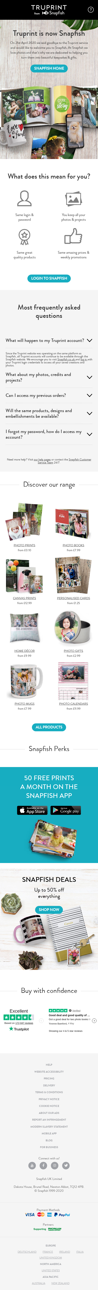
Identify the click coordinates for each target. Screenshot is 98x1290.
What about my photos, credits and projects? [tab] (38, 377)
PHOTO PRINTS (24, 545)
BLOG (49, 1140)
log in (84, 359)
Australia (38, 1283)
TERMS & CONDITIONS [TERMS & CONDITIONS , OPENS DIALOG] (49, 1092)
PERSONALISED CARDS (73, 598)
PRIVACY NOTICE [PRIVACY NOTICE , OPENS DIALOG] (49, 1099)
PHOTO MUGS (25, 704)
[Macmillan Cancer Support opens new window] (47, 1228)
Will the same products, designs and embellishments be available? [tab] (39, 413)
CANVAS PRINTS (24, 598)
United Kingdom (50, 1258)
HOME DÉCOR (24, 651)
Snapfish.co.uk (66, 359)
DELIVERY (49, 1086)
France (48, 1252)
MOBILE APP (49, 1134)
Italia (80, 1252)
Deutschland (27, 1252)
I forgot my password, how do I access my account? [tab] (44, 434)
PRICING (49, 1079)
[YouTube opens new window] (32, 1163)
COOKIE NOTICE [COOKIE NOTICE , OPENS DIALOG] (49, 1106)
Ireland (64, 1252)
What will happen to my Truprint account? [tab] (45, 340)
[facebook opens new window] (43, 1163)
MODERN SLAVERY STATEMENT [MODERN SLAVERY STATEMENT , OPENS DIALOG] (49, 1127)
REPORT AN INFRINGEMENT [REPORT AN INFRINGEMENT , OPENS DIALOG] (49, 1120)
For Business (49, 1147)
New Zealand (60, 1283)
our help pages (42, 459)
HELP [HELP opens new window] (49, 1065)
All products (49, 727)
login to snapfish (49, 278)
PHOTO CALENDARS (73, 704)
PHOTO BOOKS (73, 545)
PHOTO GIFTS (73, 651)
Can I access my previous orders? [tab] (36, 395)
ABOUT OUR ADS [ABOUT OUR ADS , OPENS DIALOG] (49, 1113)
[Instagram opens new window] (54, 1163)
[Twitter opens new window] (66, 1163)
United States (51, 1270)
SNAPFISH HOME (49, 68)
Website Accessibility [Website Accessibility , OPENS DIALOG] (49, 1072)
